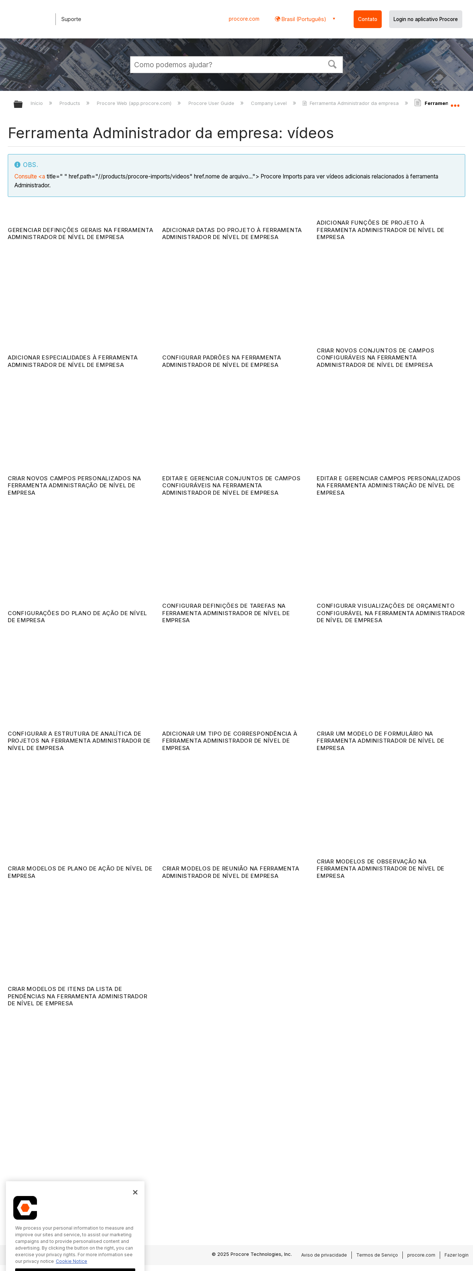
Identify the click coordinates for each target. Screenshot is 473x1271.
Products (70, 103)
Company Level (269, 103)
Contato (367, 19)
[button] (332, 63)
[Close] (135, 1215)
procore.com (244, 19)
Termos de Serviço (377, 1255)
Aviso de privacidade (324, 1255)
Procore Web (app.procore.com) (135, 103)
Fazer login (457, 1255)
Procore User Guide (212, 103)
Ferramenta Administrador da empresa (351, 103)
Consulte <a (29, 176)
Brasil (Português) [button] (303, 19)
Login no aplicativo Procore (426, 19)
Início (37, 103)
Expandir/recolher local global (454, 102)
